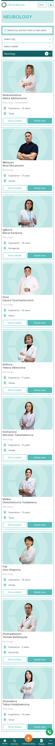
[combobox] (27, 39)
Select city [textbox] (9, 39)
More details (15, 120)
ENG (42, 5)
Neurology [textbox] (9, 53)
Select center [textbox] (11, 46)
